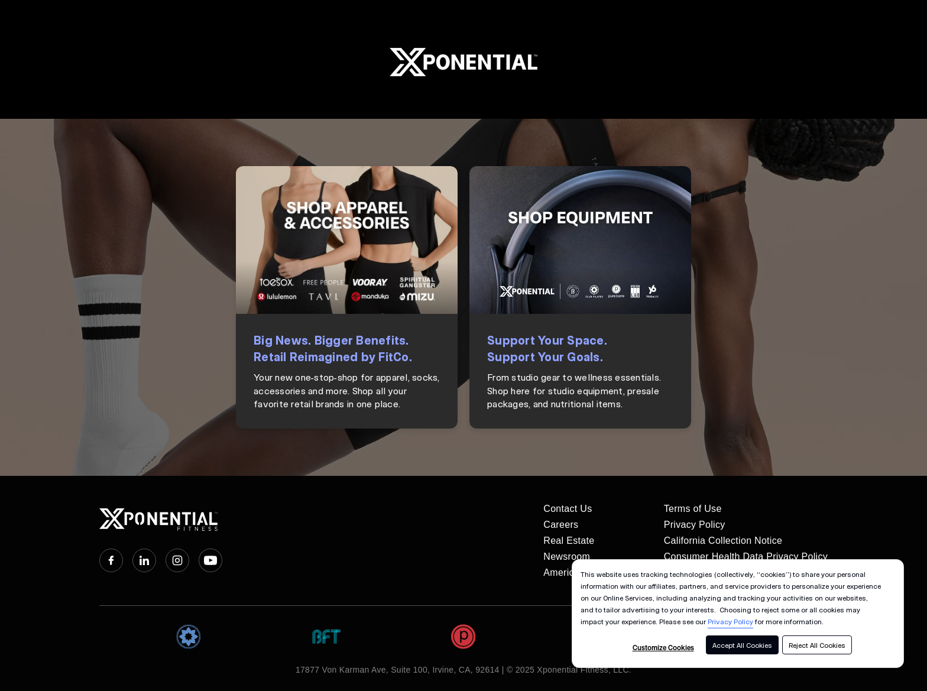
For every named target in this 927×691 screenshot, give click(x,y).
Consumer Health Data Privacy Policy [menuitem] (746, 556)
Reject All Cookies (817, 645)
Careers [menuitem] (560, 525)
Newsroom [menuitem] (566, 556)
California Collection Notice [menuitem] (723, 541)
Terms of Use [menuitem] (693, 509)
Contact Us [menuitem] (567, 509)
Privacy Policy (730, 621)
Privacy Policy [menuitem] (694, 525)
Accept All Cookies (742, 645)
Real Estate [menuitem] (568, 541)
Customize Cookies (663, 647)
